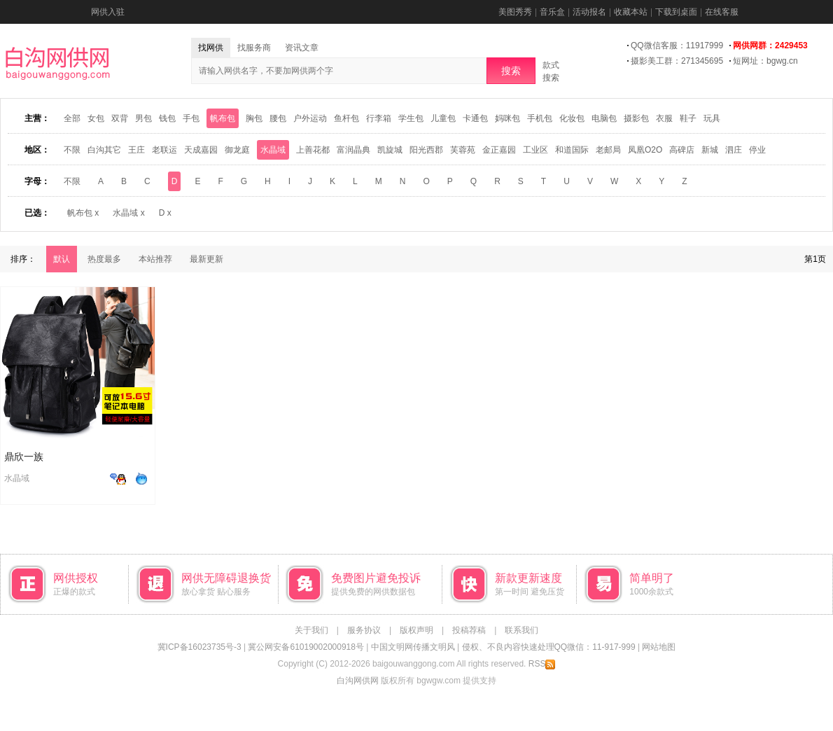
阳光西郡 (426, 150)
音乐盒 (552, 12)
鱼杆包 (346, 118)
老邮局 (608, 150)
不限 (72, 150)
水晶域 (273, 150)
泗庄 (733, 150)
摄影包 (636, 118)
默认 (61, 259)
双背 (119, 118)
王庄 (136, 150)
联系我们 (521, 630)
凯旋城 (389, 150)
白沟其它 (104, 150)
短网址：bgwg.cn (765, 61)
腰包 (278, 118)
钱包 (167, 118)
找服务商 (254, 48)
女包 (96, 118)
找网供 (210, 48)
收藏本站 (631, 12)
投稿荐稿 (469, 630)
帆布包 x (83, 213)
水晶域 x (128, 213)
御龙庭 (237, 150)
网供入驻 (108, 12)
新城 (709, 150)
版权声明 (416, 630)
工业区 (535, 150)
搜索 (511, 70)
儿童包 (443, 118)
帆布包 (222, 118)
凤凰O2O (645, 150)
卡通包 (475, 118)
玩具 (712, 118)
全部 (72, 118)
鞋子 (688, 118)
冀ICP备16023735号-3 (199, 647)
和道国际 (572, 150)
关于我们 (311, 630)
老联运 (164, 150)
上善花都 (313, 150)
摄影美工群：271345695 (677, 61)
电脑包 (604, 118)
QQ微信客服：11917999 (677, 45)
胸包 (254, 118)
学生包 (411, 118)
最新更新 (206, 259)
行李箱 (378, 118)
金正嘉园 (499, 150)
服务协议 (364, 630)
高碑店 (681, 150)
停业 (757, 150)
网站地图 (659, 647)
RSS (542, 664)
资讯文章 (301, 48)
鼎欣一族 (23, 456)
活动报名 (589, 12)
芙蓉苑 (462, 150)
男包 (143, 118)
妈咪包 (507, 118)
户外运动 (310, 118)
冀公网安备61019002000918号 (305, 647)
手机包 (539, 118)
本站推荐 (155, 259)
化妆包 (571, 118)
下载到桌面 (676, 12)
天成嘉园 (201, 150)
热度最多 (104, 259)
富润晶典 (353, 150)
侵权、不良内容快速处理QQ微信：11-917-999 (549, 647)
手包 (191, 118)
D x (165, 213)
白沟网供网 (358, 680)
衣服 (664, 118)
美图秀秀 (515, 12)
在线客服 (721, 12)
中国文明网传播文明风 (413, 647)
